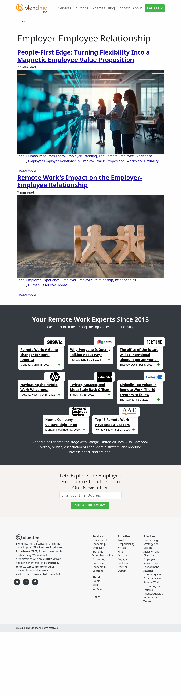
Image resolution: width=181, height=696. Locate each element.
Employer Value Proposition (103, 161)
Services (64, 8)
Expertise (98, 8)
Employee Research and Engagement (151, 563)
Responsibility (126, 544)
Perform (123, 563)
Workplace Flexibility (143, 161)
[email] (90, 495)
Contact (97, 588)
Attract (122, 547)
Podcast (124, 8)
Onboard (123, 555)
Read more (27, 171)
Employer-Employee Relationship (54, 161)
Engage (122, 559)
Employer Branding (82, 156)
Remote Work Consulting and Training (152, 586)
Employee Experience (43, 280)
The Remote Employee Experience (125, 156)
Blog (111, 8)
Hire (120, 551)
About (137, 8)
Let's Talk (155, 8)
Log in (96, 596)
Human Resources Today (45, 156)
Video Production (102, 555)
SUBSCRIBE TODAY (90, 505)
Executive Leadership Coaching (99, 566)
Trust (121, 540)
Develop (123, 567)
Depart (122, 570)
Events (96, 581)
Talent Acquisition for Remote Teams (154, 597)
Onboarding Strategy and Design (151, 543)
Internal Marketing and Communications (153, 574)
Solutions (81, 8)
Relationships (125, 280)
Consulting (98, 559)
